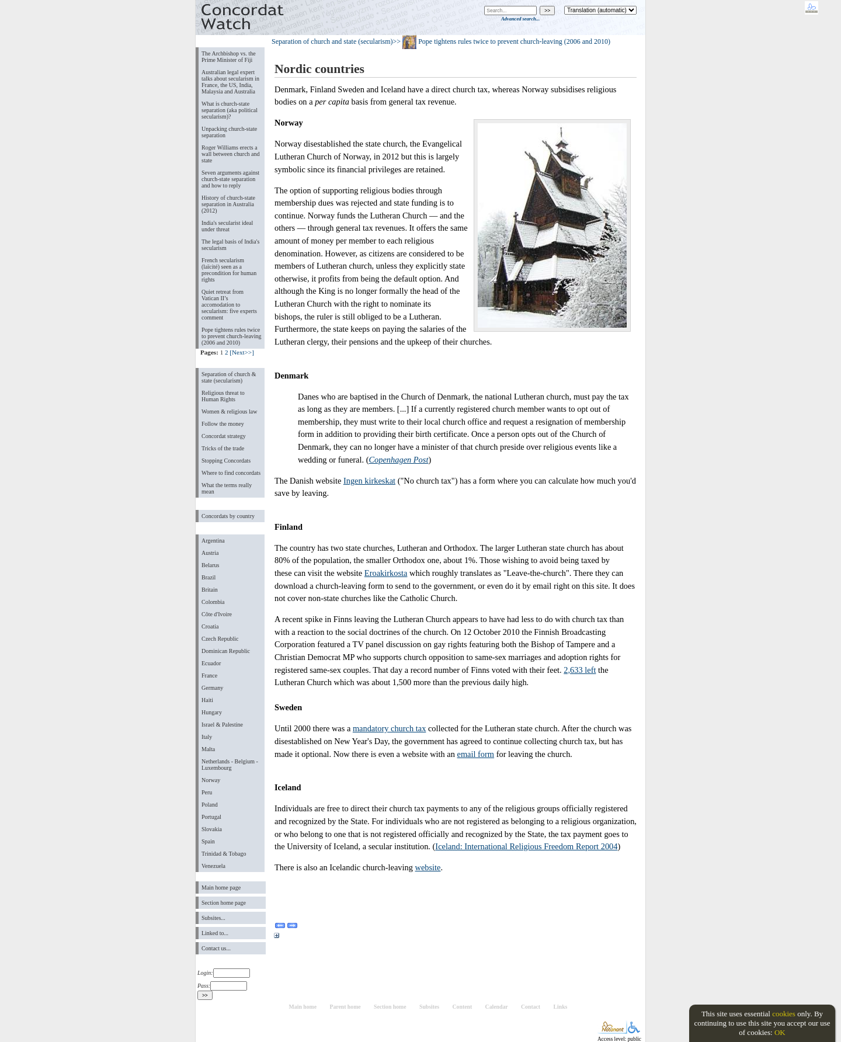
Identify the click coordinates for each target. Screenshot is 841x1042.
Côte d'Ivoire (216, 614)
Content (462, 1006)
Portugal (211, 817)
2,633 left (580, 670)
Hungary (211, 712)
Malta (208, 749)
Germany (212, 688)
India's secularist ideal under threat (227, 226)
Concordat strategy (223, 436)
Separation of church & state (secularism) (228, 377)
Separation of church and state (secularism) (332, 41)
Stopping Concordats (226, 460)
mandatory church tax (389, 728)
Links (561, 1006)
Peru (206, 792)
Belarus (210, 565)
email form (476, 754)
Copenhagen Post (398, 459)
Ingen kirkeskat (369, 480)
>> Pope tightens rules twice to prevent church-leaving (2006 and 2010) (501, 41)
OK (780, 1032)
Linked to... (214, 933)
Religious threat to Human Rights (223, 396)
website (428, 867)
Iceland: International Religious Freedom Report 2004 (526, 846)
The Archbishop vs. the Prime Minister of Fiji (228, 56)
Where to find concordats (230, 473)
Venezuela (213, 866)
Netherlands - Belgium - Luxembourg (229, 764)
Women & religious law (229, 411)
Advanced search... (520, 19)
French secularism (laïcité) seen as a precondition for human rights (228, 270)
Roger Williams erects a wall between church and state (230, 154)
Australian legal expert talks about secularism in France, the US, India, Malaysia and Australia (230, 82)
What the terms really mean (226, 488)
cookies (783, 1013)
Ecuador (211, 663)
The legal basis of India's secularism (230, 244)
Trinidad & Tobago (223, 853)
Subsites (429, 1006)
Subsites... (213, 918)
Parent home (344, 1006)
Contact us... (216, 948)
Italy (206, 737)
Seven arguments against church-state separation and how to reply (230, 179)
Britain (209, 589)
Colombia (212, 602)
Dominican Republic (225, 651)
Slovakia (211, 829)
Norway (210, 780)
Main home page (221, 887)
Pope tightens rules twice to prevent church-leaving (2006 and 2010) (231, 336)
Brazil (208, 577)
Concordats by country (228, 516)
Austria (209, 553)
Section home (390, 1006)
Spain (208, 841)
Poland (209, 804)
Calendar (496, 1006)
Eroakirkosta (386, 573)
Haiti (207, 700)
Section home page (223, 902)
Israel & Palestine (222, 724)
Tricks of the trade (222, 448)
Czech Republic (220, 638)
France (209, 675)
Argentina (213, 540)
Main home (303, 1006)
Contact (530, 1006)
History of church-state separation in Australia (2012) (228, 204)
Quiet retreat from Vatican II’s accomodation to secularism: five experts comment (229, 305)
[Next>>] (242, 352)
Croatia (209, 626)
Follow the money (222, 424)
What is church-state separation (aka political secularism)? (229, 110)
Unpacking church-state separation (229, 132)
